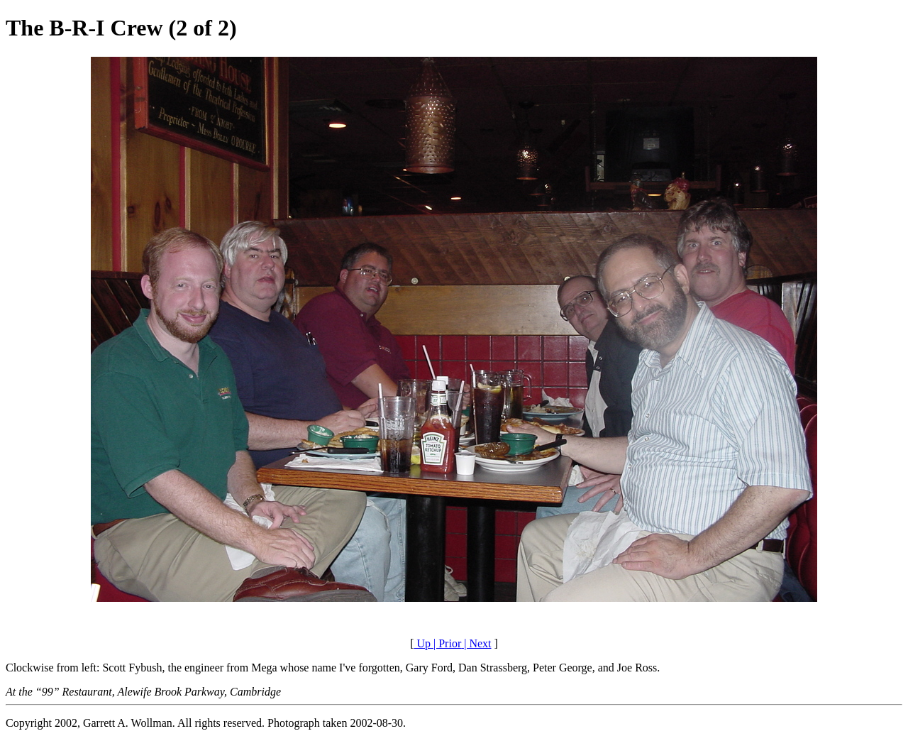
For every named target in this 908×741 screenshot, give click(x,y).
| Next (476, 643)
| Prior (446, 643)
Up (422, 643)
